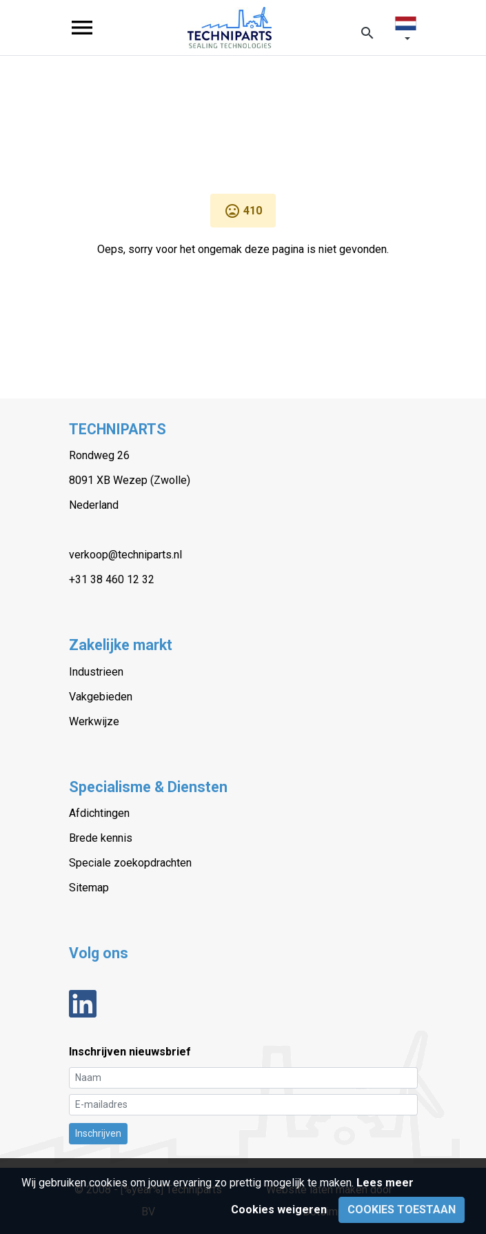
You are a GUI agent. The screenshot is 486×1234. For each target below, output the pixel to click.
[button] (406, 31)
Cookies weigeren (279, 1209)
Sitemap (89, 887)
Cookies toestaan (401, 1209)
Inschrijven (98, 1133)
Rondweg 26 (99, 455)
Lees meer (385, 1182)
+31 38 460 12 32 (111, 579)
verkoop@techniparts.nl (125, 554)
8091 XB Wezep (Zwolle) (129, 480)
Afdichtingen (99, 813)
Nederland (94, 505)
